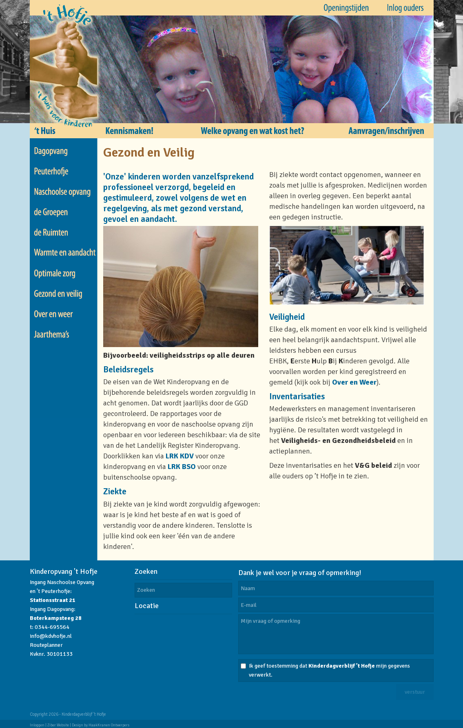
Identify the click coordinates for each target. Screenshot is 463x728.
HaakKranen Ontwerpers (109, 725)
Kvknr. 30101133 (51, 654)
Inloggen (37, 725)
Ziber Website (58, 725)
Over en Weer (354, 382)
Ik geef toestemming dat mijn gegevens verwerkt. (329, 670)
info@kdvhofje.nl (51, 636)
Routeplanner (46, 645)
